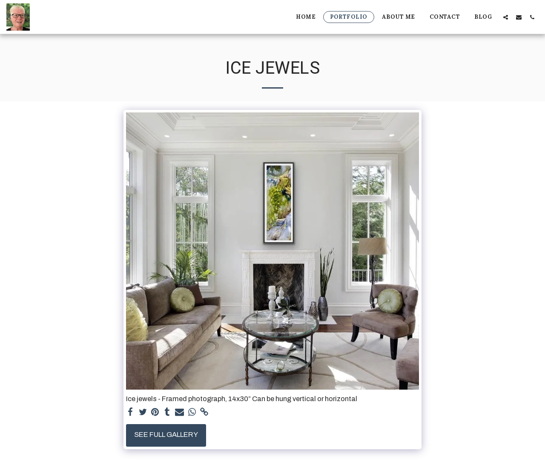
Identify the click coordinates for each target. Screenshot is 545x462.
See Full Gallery (166, 434)
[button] (505, 17)
